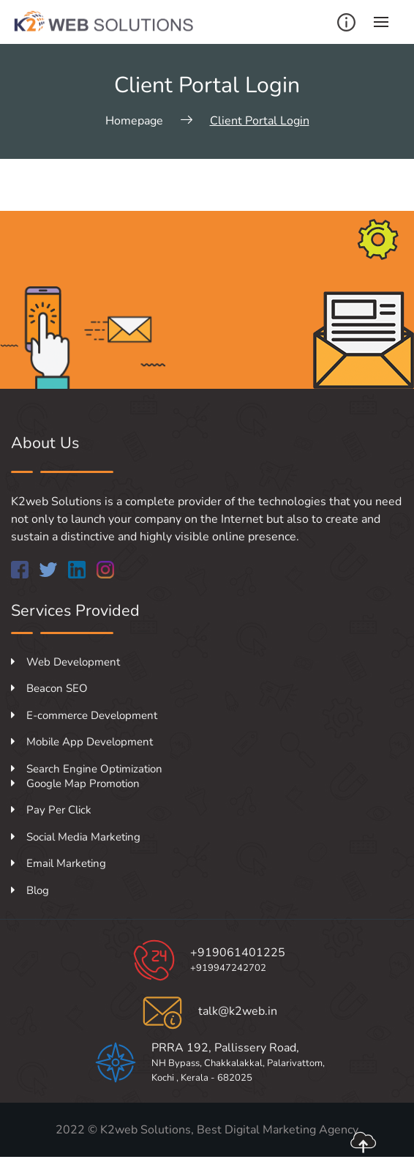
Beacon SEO (49, 688)
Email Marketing (58, 863)
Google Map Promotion (75, 783)
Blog (30, 890)
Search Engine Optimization (86, 768)
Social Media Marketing (75, 837)
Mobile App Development (82, 741)
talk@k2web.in (237, 1011)
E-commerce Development (84, 715)
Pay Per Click (51, 809)
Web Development (65, 662)
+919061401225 (237, 953)
